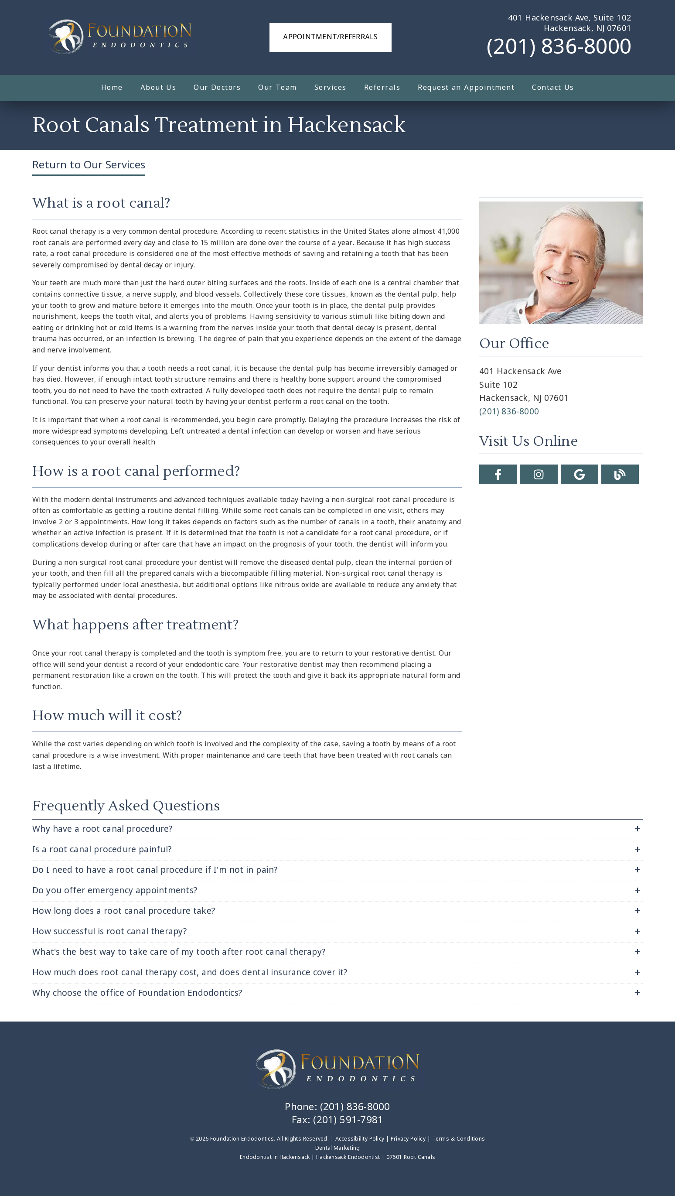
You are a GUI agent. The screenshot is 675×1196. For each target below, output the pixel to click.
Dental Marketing (337, 1148)
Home (112, 87)
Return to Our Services (88, 165)
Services (330, 87)
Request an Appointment (466, 87)
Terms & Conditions (458, 1139)
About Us (158, 87)
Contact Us (553, 87)
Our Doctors (217, 87)
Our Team (277, 87)
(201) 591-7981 (348, 1120)
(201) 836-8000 (559, 48)
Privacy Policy (408, 1139)
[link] (120, 37)
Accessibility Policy (360, 1139)
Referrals (382, 87)
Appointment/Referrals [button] (330, 37)
